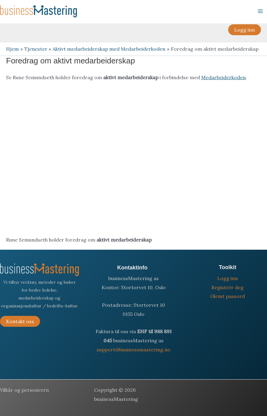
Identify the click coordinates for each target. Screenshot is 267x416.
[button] (244, 29)
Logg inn (227, 278)
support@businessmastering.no (133, 350)
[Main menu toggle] (260, 11)
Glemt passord (227, 296)
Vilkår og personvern (24, 390)
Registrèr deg (227, 287)
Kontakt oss (20, 321)
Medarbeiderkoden (223, 77)
